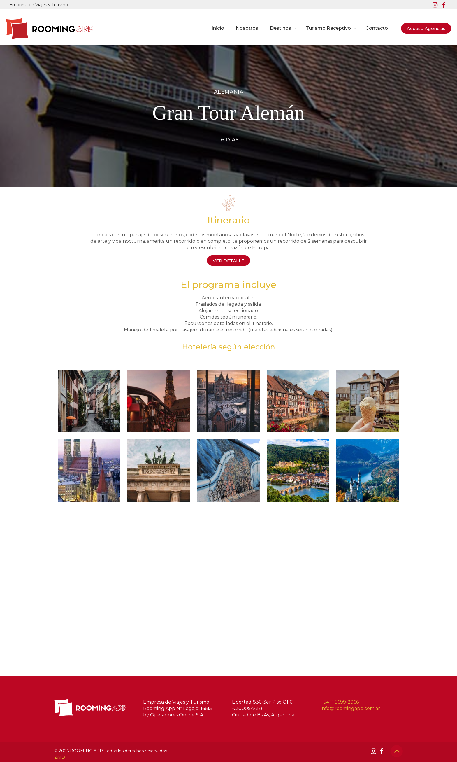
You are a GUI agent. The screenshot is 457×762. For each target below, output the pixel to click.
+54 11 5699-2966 (340, 702)
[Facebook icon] (444, 4)
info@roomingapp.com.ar (350, 708)
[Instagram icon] (435, 4)
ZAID (59, 757)
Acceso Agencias (426, 28)
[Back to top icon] (397, 751)
